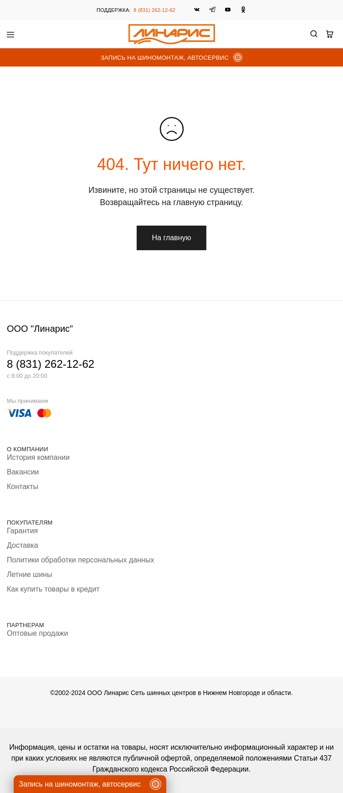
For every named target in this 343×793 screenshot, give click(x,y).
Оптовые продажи (37, 633)
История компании (38, 457)
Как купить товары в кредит (53, 589)
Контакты (22, 486)
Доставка (22, 545)
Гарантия (22, 531)
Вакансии (23, 472)
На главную (171, 238)
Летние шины (29, 574)
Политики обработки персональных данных (80, 560)
